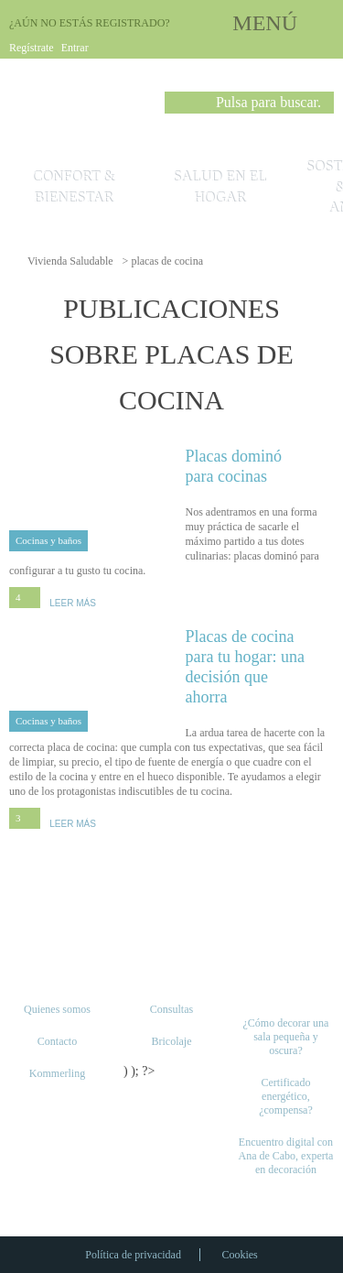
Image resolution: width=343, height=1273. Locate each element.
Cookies (239, 1254)
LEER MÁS (72, 603)
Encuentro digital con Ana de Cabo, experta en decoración (285, 1156)
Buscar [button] (178, 106)
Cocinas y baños (48, 540)
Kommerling (57, 1073)
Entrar (75, 47)
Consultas (171, 1009)
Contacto (57, 1041)
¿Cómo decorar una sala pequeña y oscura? (285, 1037)
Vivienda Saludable (70, 261)
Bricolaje (171, 1041)
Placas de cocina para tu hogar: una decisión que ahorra (260, 666)
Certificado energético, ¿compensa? (286, 1096)
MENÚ (264, 23)
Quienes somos (57, 1009)
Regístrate (31, 47)
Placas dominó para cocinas (260, 465)
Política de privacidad (133, 1254)
